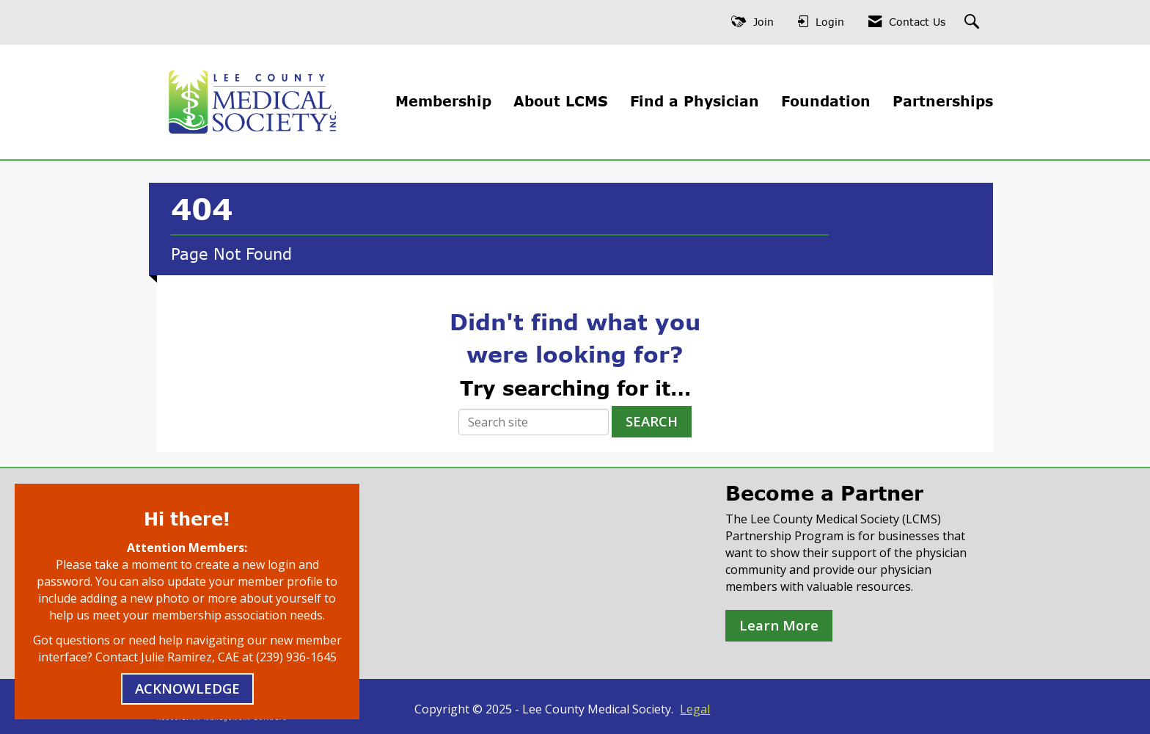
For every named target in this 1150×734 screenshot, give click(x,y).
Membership (443, 100)
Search (652, 421)
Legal (695, 709)
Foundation (826, 100)
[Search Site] (973, 22)
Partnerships (943, 100)
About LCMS (560, 100)
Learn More (778, 625)
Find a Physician (694, 100)
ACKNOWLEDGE (187, 688)
